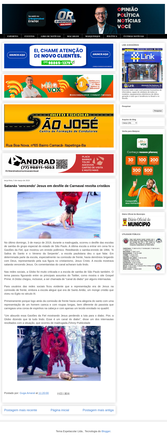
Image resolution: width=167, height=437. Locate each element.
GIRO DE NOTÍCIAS (51, 36)
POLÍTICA (112, 36)
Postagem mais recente (20, 410)
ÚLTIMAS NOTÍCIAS (134, 36)
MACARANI (73, 36)
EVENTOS (29, 36)
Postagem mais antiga (98, 410)
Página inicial (60, 410)
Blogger (106, 431)
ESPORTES (12, 36)
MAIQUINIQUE (92, 36)
